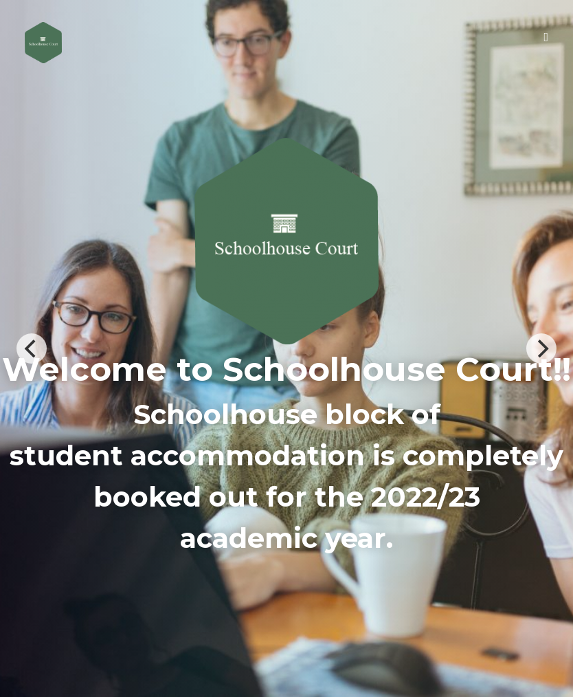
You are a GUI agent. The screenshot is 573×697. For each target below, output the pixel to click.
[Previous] (31, 348)
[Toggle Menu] (546, 36)
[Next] (541, 348)
